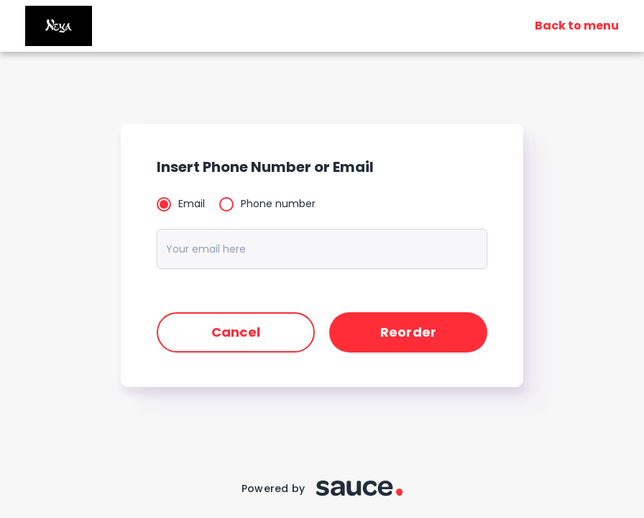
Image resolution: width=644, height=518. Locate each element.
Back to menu (577, 26)
